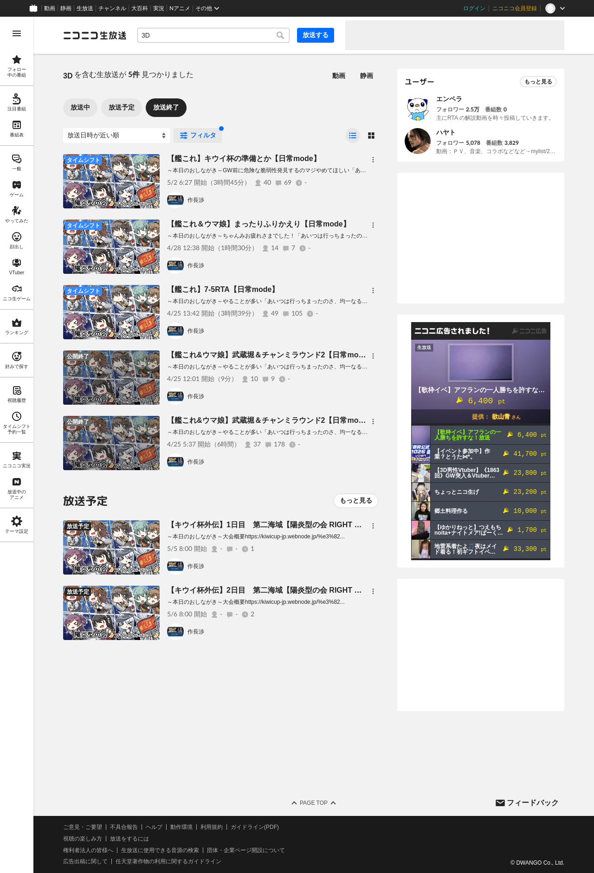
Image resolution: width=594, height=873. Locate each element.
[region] (16, 445)
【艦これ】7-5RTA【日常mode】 (223, 289)
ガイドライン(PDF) (255, 827)
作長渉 (195, 200)
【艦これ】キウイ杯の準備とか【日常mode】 (244, 158)
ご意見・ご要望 (82, 827)
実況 (158, 8)
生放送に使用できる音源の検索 (160, 850)
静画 (65, 8)
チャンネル (112, 8)
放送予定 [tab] (122, 107)
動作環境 (181, 827)
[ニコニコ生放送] (94, 35)
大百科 (139, 8)
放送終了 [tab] (166, 107)
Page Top (314, 803)
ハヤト (446, 132)
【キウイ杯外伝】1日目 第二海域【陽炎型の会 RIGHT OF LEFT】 (280, 525)
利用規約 (211, 827)
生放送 (85, 8)
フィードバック (533, 803)
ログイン (474, 8)
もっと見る (356, 500)
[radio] (352, 135)
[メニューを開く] (16, 33)
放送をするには (129, 838)
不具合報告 (124, 827)
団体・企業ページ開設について (246, 850)
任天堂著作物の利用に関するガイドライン (168, 861)
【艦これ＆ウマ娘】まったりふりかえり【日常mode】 (258, 224)
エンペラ (449, 99)
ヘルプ (154, 827)
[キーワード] (213, 35)
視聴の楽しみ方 (82, 838)
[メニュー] (373, 159)
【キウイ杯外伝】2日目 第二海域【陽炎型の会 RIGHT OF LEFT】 (280, 590)
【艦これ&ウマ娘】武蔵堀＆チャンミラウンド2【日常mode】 (270, 355)
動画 (49, 8)
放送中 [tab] (80, 107)
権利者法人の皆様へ (88, 850)
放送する (316, 35)
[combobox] (213, 35)
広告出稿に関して (85, 861)
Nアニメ (179, 8)
